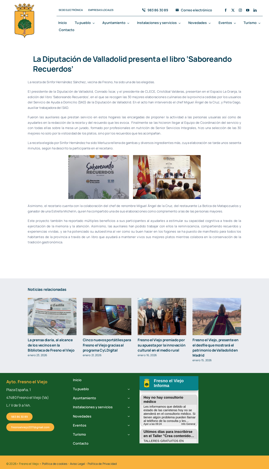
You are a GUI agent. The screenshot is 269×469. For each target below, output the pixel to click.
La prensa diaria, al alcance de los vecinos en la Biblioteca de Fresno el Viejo (51, 344)
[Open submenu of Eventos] (235, 23)
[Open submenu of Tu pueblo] (94, 23)
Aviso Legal (77, 464)
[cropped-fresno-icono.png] (24, 4)
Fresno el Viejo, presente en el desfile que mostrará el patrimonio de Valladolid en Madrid (215, 347)
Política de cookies (54, 464)
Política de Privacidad (102, 464)
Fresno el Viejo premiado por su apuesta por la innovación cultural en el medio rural (161, 344)
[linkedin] (255, 10)
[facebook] (225, 10)
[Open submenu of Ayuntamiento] (129, 23)
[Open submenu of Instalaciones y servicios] (180, 23)
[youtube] (247, 10)
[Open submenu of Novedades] (210, 23)
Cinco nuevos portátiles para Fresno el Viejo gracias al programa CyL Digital (107, 344)
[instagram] (240, 10)
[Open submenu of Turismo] (260, 23)
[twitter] (233, 10)
